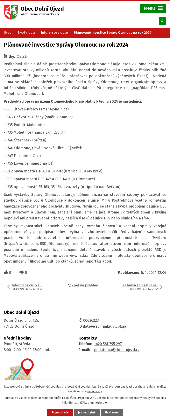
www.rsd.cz (78, 255)
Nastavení (112, 412)
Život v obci (26, 32)
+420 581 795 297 (108, 344)
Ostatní (23, 56)
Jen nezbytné (86, 412)
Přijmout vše (60, 412)
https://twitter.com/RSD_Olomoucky (36, 243)
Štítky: (9, 56)
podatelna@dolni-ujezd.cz (117, 350)
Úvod (8, 32)
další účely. (94, 391)
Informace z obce (54, 32)
